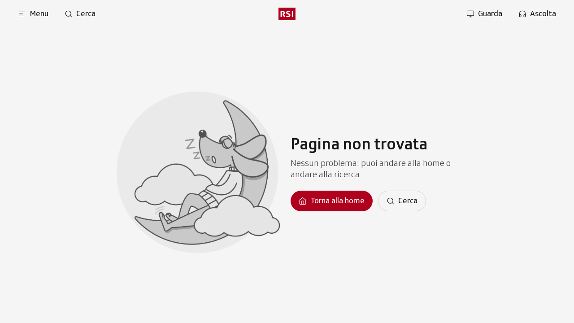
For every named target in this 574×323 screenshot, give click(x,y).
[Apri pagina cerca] (80, 14)
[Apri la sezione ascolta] (537, 14)
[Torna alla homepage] (332, 201)
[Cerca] (402, 201)
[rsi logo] (287, 14)
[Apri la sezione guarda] (484, 14)
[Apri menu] (33, 14)
